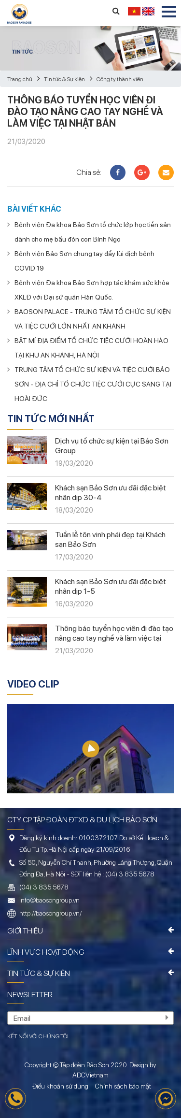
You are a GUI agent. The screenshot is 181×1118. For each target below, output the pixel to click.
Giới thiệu (25, 930)
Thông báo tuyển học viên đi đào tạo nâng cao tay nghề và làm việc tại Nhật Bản (114, 638)
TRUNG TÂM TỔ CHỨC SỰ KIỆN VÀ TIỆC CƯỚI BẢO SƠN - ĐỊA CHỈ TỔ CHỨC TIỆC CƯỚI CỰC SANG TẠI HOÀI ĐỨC (92, 384)
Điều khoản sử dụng (60, 1086)
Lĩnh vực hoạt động (45, 952)
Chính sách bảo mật (123, 1086)
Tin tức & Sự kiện (64, 79)
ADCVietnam (90, 1075)
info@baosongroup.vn (49, 900)
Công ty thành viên (120, 79)
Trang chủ (19, 79)
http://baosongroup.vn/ (50, 913)
